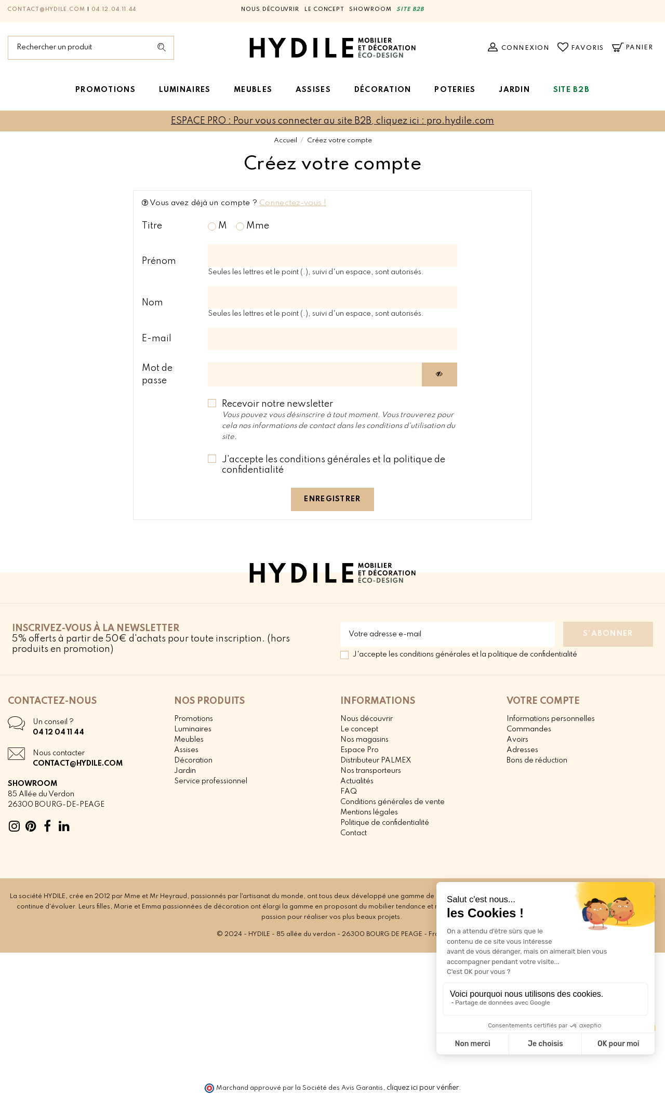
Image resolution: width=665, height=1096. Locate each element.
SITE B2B (410, 9)
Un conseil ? (53, 722)
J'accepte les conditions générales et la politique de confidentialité (333, 465)
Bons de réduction (537, 760)
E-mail (156, 338)
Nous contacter (59, 753)
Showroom (370, 9)
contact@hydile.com (46, 9)
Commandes (529, 729)
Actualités (357, 781)
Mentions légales (369, 812)
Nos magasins (364, 739)
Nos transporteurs (370, 770)
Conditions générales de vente (392, 802)
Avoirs (517, 739)
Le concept (324, 9)
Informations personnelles (551, 719)
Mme (252, 226)
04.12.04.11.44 (113, 9)
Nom (152, 303)
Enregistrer (332, 499)
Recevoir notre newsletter (338, 419)
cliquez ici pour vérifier (423, 1087)
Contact (353, 833)
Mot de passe (157, 374)
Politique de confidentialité (384, 822)
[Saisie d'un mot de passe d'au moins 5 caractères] (315, 375)
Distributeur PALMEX (375, 760)
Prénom (159, 261)
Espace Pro (359, 750)
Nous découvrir (270, 9)
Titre (152, 226)
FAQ (348, 791)
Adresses (522, 750)
